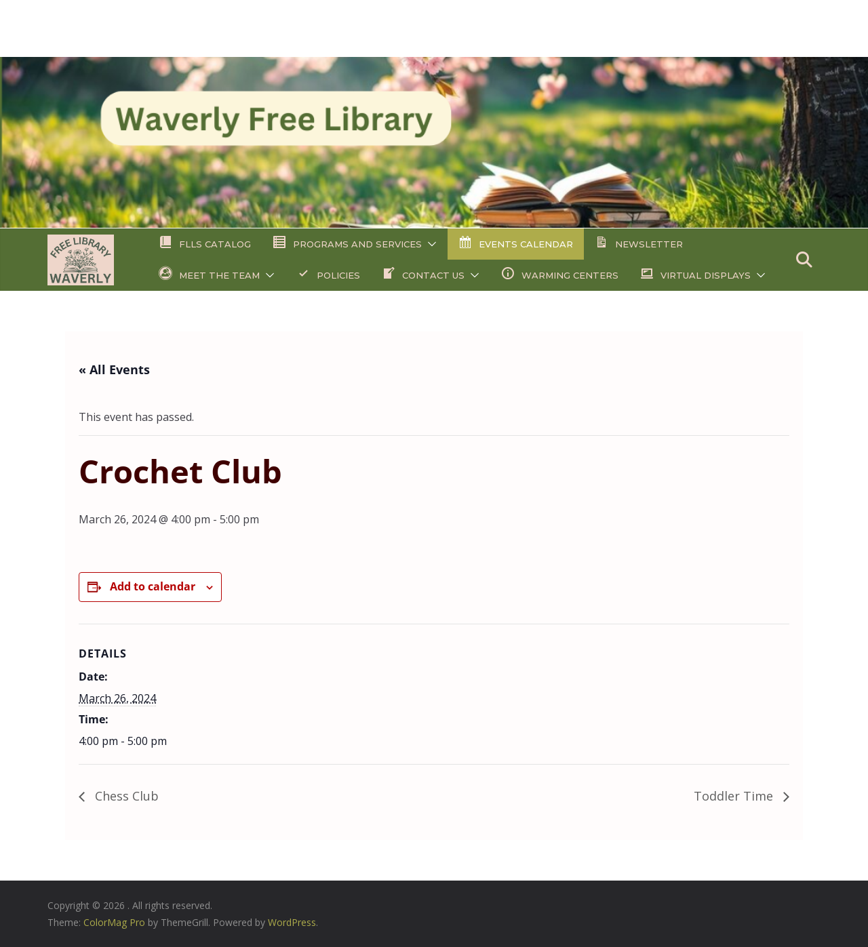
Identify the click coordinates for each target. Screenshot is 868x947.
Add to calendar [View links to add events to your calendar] (152, 586)
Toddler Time (735, 796)
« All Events (114, 369)
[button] (429, 244)
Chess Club (125, 796)
